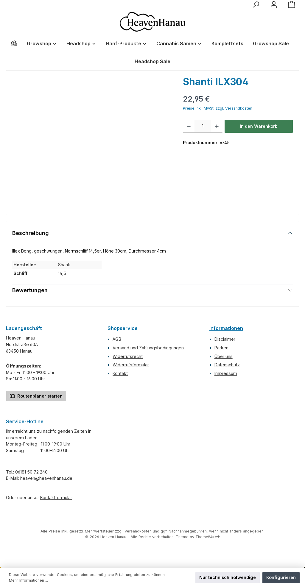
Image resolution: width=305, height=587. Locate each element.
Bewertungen (30, 290)
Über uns (223, 356)
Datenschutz (227, 364)
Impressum (225, 373)
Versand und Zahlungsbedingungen (148, 347)
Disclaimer (224, 339)
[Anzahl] (202, 126)
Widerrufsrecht (128, 356)
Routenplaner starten (36, 395)
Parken (221, 347)
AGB (117, 339)
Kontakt (120, 373)
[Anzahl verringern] (188, 126)
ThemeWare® (207, 537)
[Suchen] (255, 4)
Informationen (226, 328)
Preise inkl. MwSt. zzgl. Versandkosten (217, 108)
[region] (91, 141)
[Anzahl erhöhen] (216, 126)
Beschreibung (30, 233)
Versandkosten (138, 531)
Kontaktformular (56, 497)
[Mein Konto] (273, 4)
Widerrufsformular (131, 364)
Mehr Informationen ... (28, 580)
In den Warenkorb (259, 126)
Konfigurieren (281, 577)
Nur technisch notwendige (227, 577)
